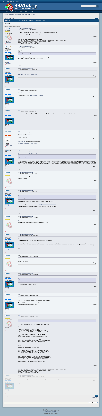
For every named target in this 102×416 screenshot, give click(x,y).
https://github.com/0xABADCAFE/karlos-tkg (47, 204)
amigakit (8, 131)
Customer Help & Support (28, 143)
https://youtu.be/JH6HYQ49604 (36, 95)
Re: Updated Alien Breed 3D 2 (26, 28)
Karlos (8, 46)
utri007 (8, 28)
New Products (20, 143)
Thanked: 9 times (8, 42)
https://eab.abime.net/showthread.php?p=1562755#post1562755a (42, 297)
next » (97, 16)
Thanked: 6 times (8, 63)
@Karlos (20, 220)
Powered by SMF (48, 411)
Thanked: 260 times (8, 145)
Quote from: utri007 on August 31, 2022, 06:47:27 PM (27, 194)
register (17, 1)
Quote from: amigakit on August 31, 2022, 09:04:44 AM (27, 153)
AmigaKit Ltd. (62, 409)
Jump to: (87, 402)
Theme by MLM (53, 411)
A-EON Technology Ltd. (55, 409)
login (13, 1)
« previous (93, 16)
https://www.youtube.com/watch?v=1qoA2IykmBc (27, 74)
